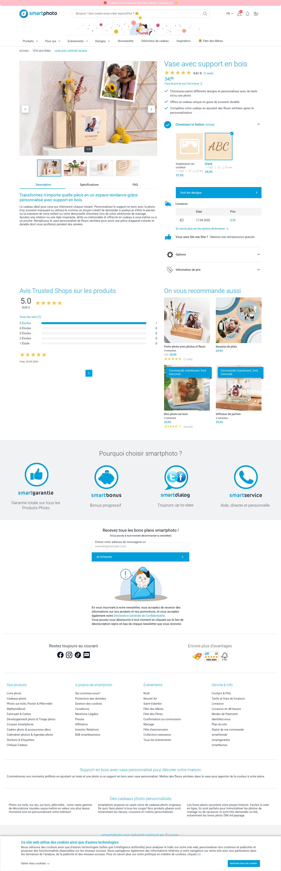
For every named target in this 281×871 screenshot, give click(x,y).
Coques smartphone (20, 724)
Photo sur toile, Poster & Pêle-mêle (29, 703)
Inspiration (183, 41)
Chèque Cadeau (17, 745)
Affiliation (81, 724)
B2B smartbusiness (87, 734)
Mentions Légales (86, 714)
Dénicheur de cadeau (155, 41)
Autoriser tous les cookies (243, 863)
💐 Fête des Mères (210, 41)
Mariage (148, 724)
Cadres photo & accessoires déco (29, 729)
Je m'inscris (104, 557)
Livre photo (14, 693)
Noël (146, 693)
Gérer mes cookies (35, 863)
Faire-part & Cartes (19, 714)
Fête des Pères (153, 714)
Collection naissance (157, 734)
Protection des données (90, 698)
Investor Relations (87, 729)
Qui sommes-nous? (87, 693)
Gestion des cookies (88, 703)
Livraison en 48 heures (226, 709)
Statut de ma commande (228, 729)
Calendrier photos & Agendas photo (30, 734)
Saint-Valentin (152, 703)
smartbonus (219, 745)
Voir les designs (191, 192)
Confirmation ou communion (162, 719)
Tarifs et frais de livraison (228, 698)
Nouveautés (125, 41)
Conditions (82, 709)
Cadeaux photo (16, 698)
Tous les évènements (157, 740)
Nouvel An (150, 698)
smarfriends (219, 734)
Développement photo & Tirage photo (31, 719)
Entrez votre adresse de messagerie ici (120, 542)
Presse (79, 719)
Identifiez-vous (221, 719)
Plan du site (219, 724)
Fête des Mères (153, 709)
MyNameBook (16, 709)
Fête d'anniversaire (155, 729)
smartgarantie (221, 740)
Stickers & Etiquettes (20, 740)
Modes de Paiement (225, 714)
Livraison (218, 703)
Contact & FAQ (221, 693)
